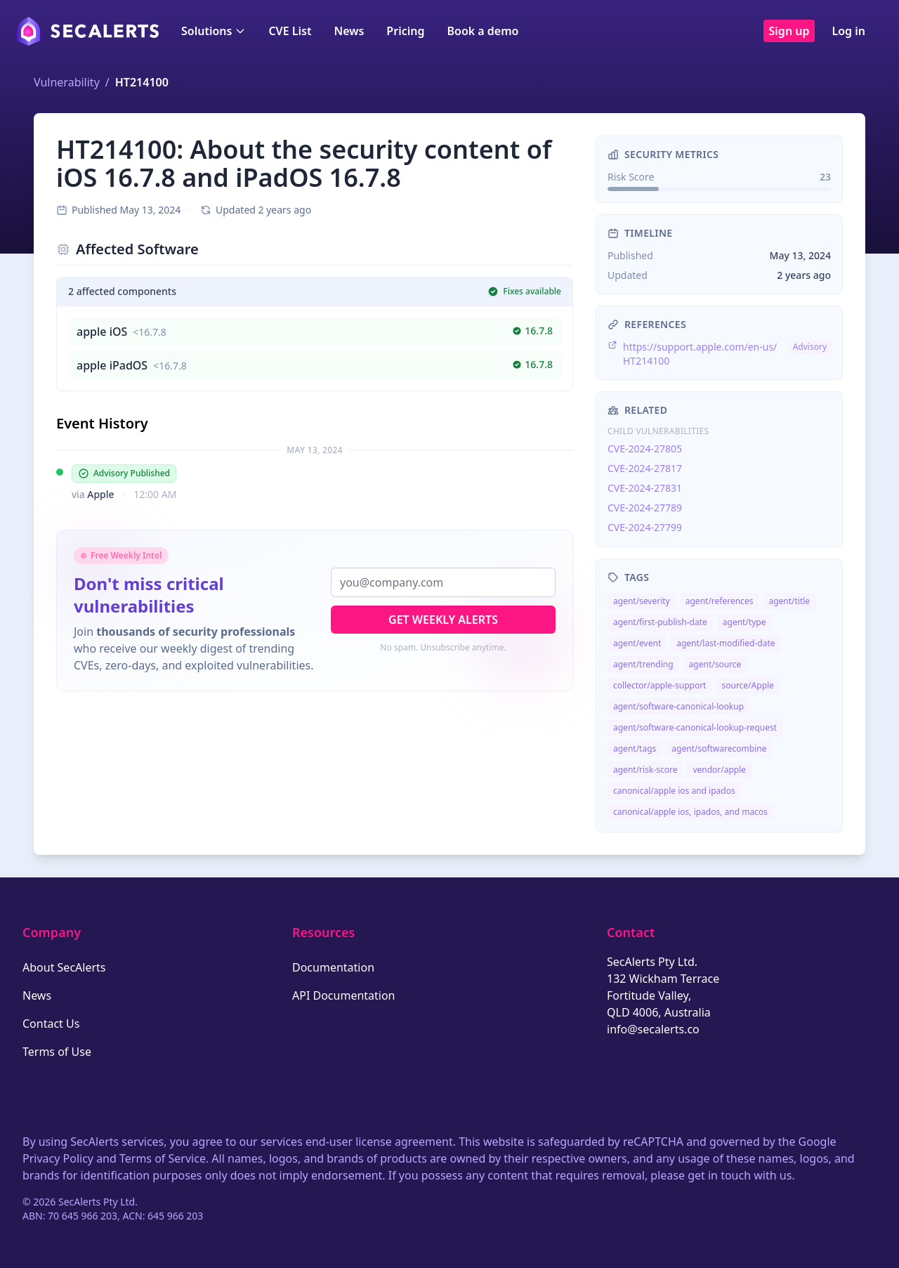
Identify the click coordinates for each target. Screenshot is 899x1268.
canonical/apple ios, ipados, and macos (690, 812)
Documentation (333, 967)
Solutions (213, 31)
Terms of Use (56, 1051)
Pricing (405, 31)
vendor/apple (719, 770)
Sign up (789, 31)
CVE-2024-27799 (645, 527)
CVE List (289, 31)
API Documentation (343, 995)
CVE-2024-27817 (645, 468)
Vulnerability (67, 82)
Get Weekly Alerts (443, 619)
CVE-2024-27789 (645, 507)
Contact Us (50, 1023)
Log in (848, 31)
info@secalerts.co (653, 1029)
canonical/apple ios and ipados (674, 791)
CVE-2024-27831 (645, 488)
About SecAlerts (63, 967)
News (349, 31)
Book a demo (482, 31)
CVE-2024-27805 (645, 448)
